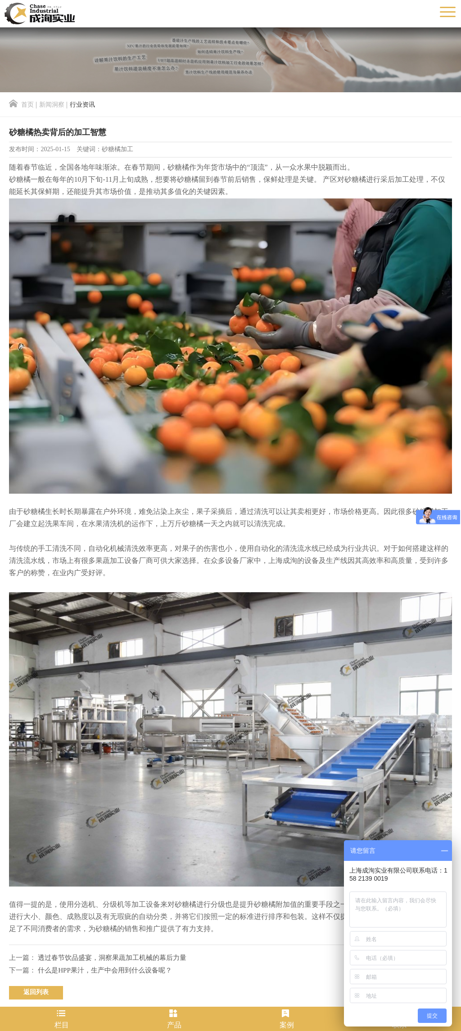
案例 (287, 1018)
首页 (21, 105)
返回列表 (36, 992)
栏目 (61, 1018)
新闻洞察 (51, 105)
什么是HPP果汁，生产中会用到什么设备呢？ (105, 970)
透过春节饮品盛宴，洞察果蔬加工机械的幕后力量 (112, 958)
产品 (174, 1018)
